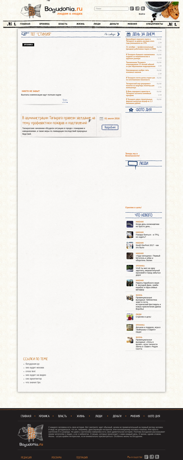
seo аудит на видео (36, 375)
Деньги (114, 24)
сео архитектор (34, 378)
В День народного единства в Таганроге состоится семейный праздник (138, 93)
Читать (65, 100)
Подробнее (110, 127)
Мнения (132, 24)
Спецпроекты (154, 24)
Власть (62, 24)
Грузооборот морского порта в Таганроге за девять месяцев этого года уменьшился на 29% (140, 41)
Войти (142, 14)
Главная (25, 24)
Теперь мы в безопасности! (132, 154)
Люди (97, 24)
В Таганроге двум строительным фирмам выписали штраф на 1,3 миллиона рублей (139, 101)
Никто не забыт (31, 91)
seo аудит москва (35, 367)
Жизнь (80, 24)
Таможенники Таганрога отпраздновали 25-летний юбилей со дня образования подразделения (140, 64)
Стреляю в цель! (133, 207)
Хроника (44, 24)
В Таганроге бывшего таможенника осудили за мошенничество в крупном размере (140, 57)
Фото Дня (143, 109)
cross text (30, 371)
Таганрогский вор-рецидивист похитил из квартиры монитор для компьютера (140, 86)
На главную (110, 34)
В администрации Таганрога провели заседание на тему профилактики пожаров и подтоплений (58, 120)
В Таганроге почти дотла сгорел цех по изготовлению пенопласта (140, 79)
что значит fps (33, 382)
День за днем (143, 34)
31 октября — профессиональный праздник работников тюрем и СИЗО (141, 48)
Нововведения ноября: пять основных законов (137, 71)
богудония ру (32, 364)
